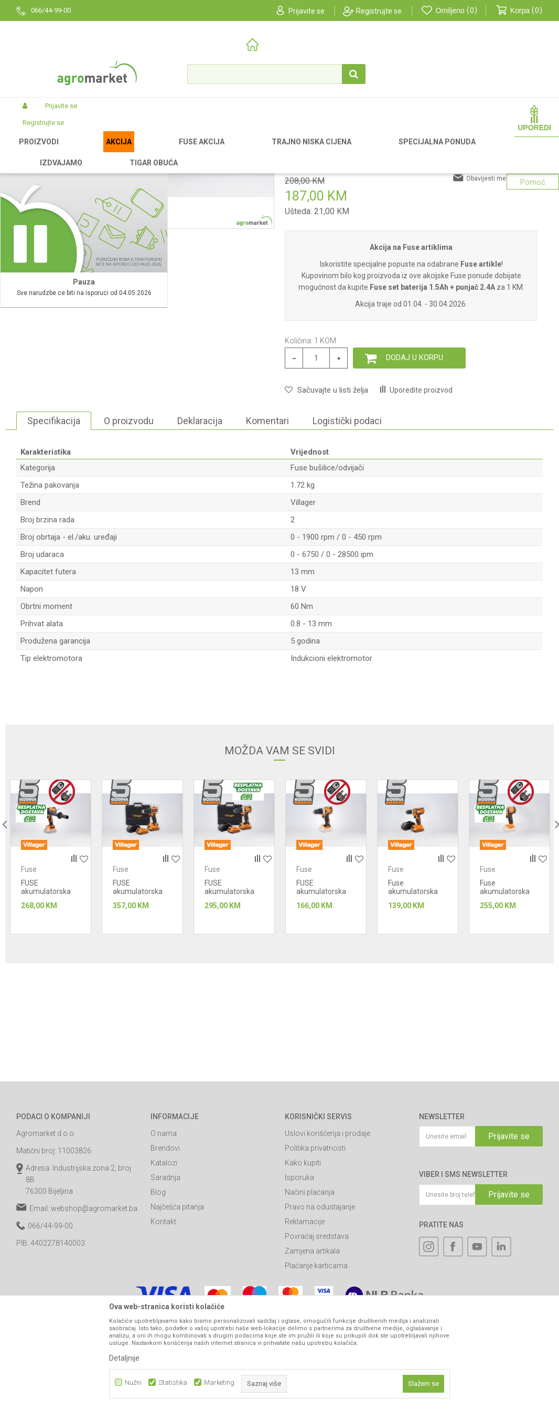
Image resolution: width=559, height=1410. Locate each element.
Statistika (172, 1382)
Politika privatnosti (315, 1287)
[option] (49, 309)
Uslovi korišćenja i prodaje (327, 1273)
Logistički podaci (347, 560)
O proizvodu (129, 560)
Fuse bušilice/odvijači (291, 151)
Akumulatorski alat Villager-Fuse (169, 151)
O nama (163, 1273)
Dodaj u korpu (414, 497)
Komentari (267, 560)
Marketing (219, 1382)
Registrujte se (379, 11)
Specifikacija (53, 560)
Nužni (133, 1382)
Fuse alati (237, 151)
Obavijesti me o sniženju (502, 318)
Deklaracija (199, 560)
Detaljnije (124, 1358)
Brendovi (165, 1287)
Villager (303, 642)
